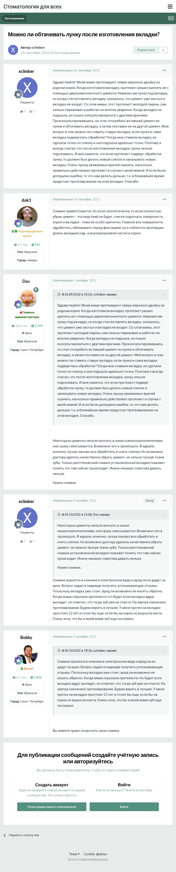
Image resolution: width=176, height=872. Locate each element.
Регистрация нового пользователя (52, 807)
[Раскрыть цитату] (59, 294)
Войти (124, 807)
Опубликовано (76, 70)
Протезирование (66, 53)
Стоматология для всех (32, 6)
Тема (74, 854)
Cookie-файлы (95, 854)
